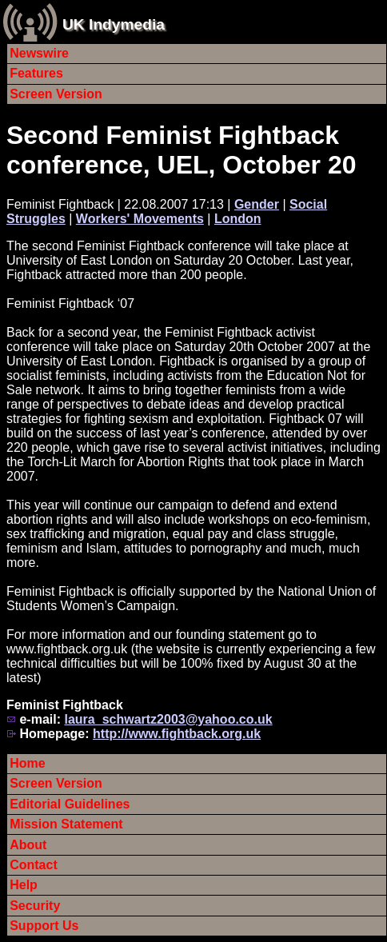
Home (27, 763)
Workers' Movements (140, 219)
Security (35, 905)
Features (36, 73)
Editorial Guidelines (70, 804)
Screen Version (56, 94)
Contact (34, 865)
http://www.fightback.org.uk (177, 733)
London (237, 219)
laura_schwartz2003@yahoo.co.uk (168, 719)
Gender (256, 204)
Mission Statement (66, 824)
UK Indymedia (113, 24)
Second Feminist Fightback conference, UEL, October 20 (181, 150)
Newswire (39, 53)
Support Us (44, 925)
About (28, 845)
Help (24, 885)
